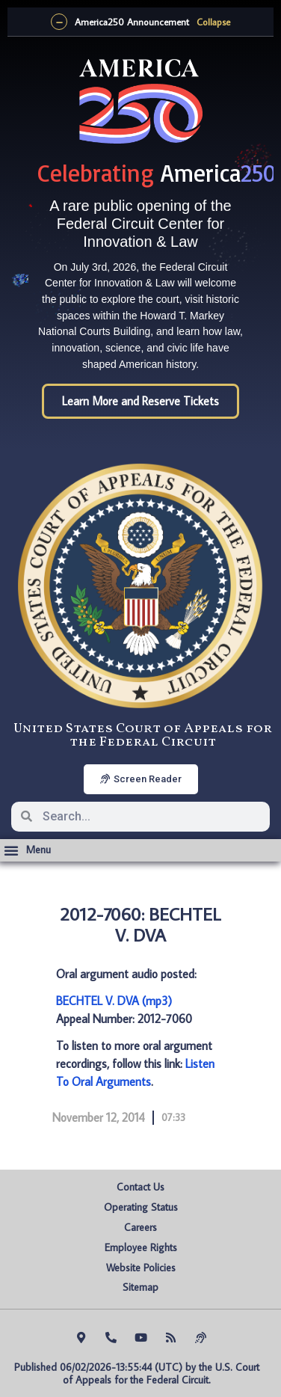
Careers (140, 1227)
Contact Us (140, 1187)
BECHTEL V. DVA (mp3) (114, 1000)
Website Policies (141, 1267)
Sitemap (140, 1287)
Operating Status (141, 1207)
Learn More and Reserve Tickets (140, 400)
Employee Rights (141, 1247)
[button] (27, 850)
